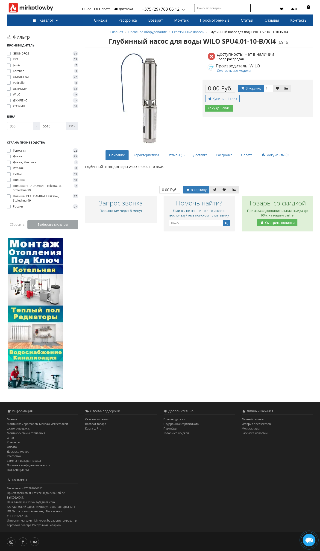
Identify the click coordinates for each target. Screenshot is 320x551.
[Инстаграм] (12, 541)
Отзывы (272, 20)
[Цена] (20, 126)
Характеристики (146, 155)
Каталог (43, 20)
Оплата (102, 9)
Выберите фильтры (53, 224)
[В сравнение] (286, 88)
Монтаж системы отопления (26, 433)
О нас (86, 9)
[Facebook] (24, 541)
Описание (117, 155)
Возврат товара (95, 424)
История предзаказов (256, 424)
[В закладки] (277, 88)
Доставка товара (18, 451)
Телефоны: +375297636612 (25, 488)
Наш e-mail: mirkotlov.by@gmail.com (31, 502)
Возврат (155, 20)
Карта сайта (93, 428)
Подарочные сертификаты (181, 424)
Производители (174, 419)
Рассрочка (127, 20)
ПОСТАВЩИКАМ (18, 470)
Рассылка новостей (254, 433)
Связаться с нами (97, 419)
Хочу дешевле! (219, 108)
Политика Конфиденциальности (28, 465)
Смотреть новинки (277, 222)
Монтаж (181, 20)
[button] (306, 9)
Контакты (298, 20)
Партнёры (170, 428)
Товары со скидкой (176, 433)
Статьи (247, 20)
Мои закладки (251, 428)
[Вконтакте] (35, 541)
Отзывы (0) (176, 155)
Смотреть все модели (234, 70)
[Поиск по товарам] (247, 8)
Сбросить (17, 224)
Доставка (123, 9)
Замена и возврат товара (24, 461)
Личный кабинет (253, 419)
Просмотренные (214, 20)
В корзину (251, 88)
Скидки (100, 20)
